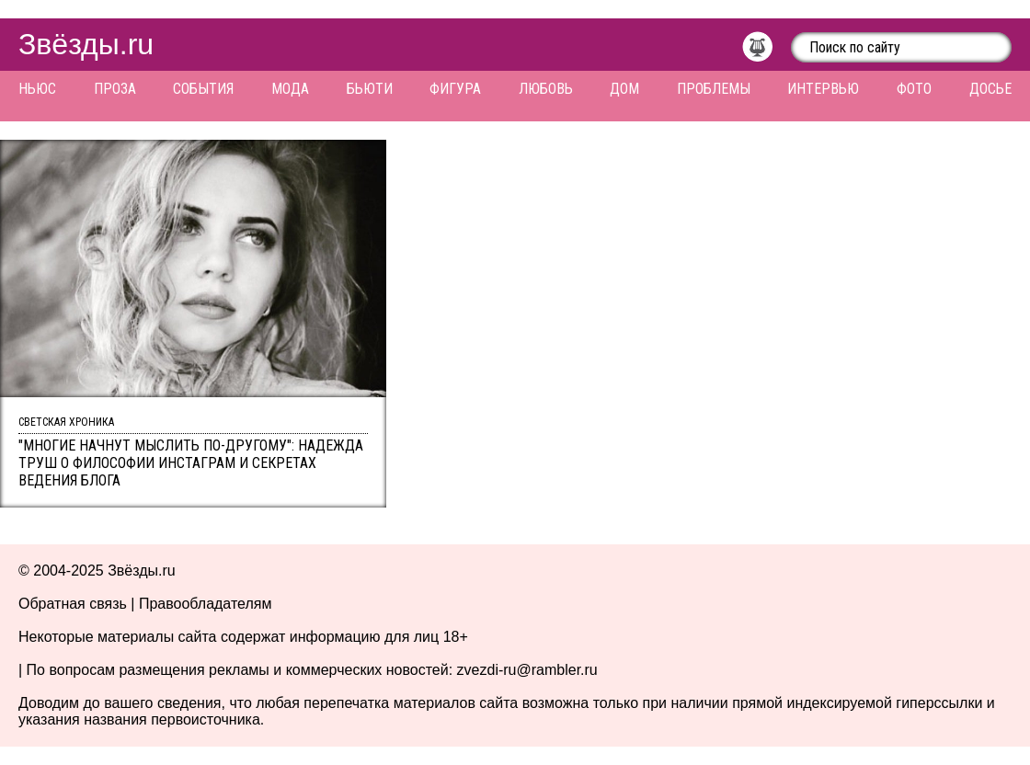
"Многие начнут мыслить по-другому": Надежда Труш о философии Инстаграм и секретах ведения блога (190, 463)
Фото (914, 88)
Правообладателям (205, 603)
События (203, 88)
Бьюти (370, 88)
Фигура (455, 88)
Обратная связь (72, 603)
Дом (624, 88)
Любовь (546, 88)
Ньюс (37, 88)
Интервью (823, 88)
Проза (115, 88)
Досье (990, 88)
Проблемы (713, 88)
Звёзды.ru (86, 44)
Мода (290, 88)
